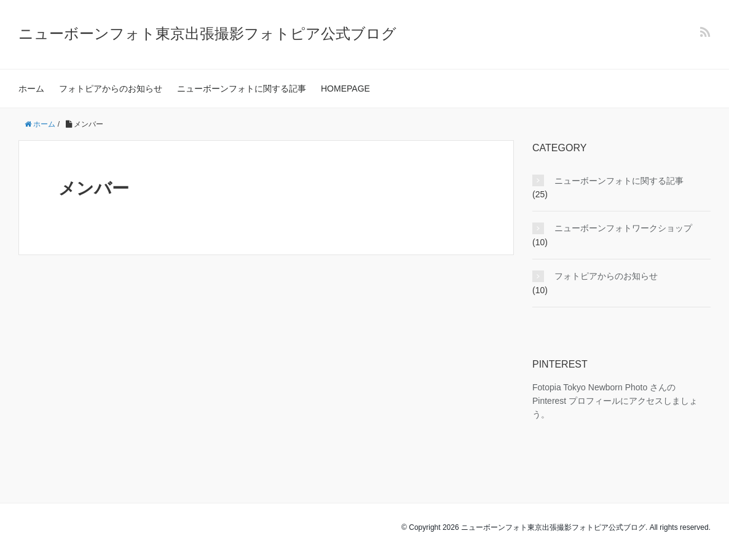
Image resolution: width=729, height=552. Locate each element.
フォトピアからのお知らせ (110, 88)
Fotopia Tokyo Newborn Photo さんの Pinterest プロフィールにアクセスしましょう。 (615, 401)
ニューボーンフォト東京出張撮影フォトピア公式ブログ (207, 33)
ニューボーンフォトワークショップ (623, 228)
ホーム (31, 88)
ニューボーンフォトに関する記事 (241, 88)
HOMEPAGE (345, 88)
